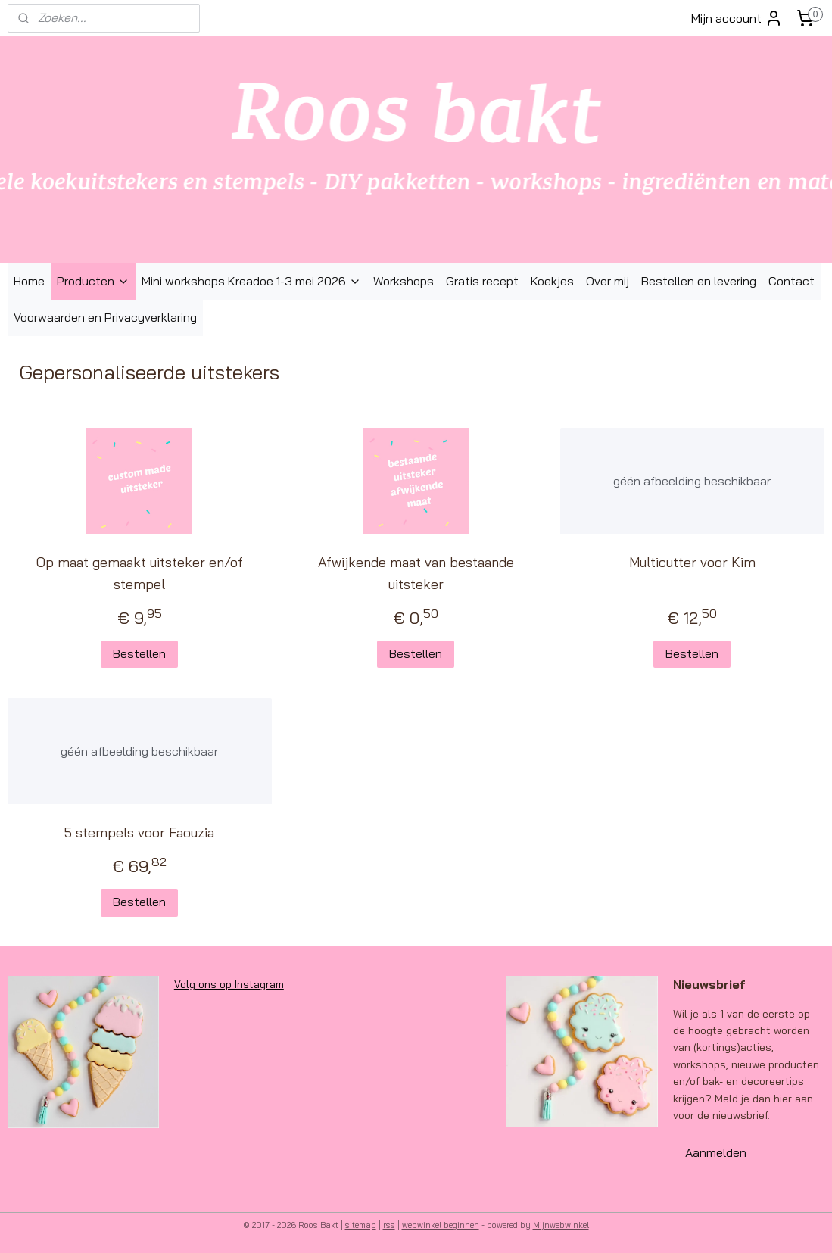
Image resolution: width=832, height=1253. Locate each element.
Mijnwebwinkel (561, 1225)
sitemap (360, 1225)
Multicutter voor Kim (692, 562)
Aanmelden (715, 1152)
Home (29, 280)
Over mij (607, 280)
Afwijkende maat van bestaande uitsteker (416, 573)
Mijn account (737, 18)
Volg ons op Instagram (229, 984)
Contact (791, 280)
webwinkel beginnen (440, 1225)
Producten (93, 280)
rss (389, 1225)
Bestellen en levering (698, 280)
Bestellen (139, 653)
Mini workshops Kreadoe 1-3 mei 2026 (251, 280)
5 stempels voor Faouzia (139, 832)
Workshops (403, 280)
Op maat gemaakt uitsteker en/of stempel (139, 573)
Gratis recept (482, 280)
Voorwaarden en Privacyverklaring (105, 317)
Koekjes (552, 280)
